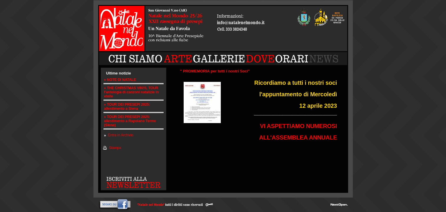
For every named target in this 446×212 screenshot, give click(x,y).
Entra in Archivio (121, 135)
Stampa (115, 148)
